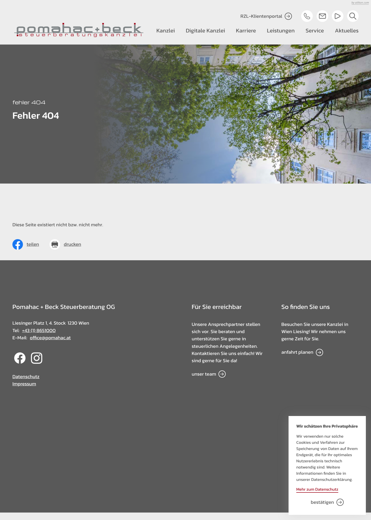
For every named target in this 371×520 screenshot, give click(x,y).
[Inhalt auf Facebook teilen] (25, 244)
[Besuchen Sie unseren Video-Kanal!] (337, 16)
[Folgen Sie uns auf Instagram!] (36, 362)
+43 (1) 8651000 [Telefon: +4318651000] (39, 330)
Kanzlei (165, 30)
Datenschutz (25, 376)
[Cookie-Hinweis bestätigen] (327, 502)
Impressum (24, 383)
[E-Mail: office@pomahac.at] (322, 16)
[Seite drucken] (65, 244)
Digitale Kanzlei (205, 30)
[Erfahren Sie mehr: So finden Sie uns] (302, 352)
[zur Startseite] (78, 30)
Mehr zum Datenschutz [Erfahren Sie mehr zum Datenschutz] (317, 489)
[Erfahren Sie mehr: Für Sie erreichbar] (209, 374)
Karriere (246, 30)
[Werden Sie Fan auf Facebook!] (20, 362)
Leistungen (281, 30)
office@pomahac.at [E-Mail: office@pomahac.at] (50, 337)
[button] (307, 16)
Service (315, 30)
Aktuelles (347, 30)
